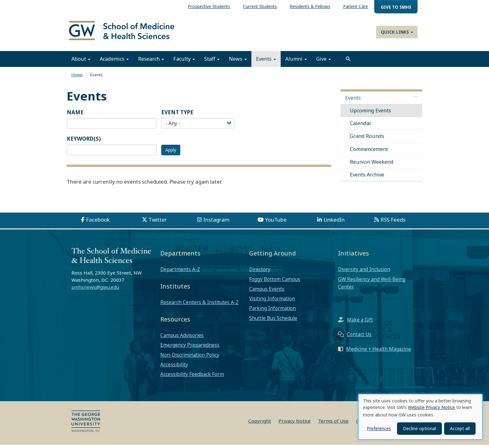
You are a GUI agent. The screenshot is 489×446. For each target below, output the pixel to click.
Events (266, 60)
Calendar (360, 124)
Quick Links (397, 32)
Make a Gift (360, 321)
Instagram (216, 220)
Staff (212, 60)
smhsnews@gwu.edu (95, 288)
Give (323, 60)
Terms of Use (333, 422)
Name (75, 113)
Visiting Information (272, 300)
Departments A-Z (180, 270)
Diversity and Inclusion (364, 270)
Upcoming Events (370, 111)
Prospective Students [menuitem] (209, 6)
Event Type (177, 113)
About (80, 60)
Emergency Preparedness (190, 346)
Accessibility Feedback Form (192, 375)
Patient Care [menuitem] (355, 6)
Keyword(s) (84, 139)
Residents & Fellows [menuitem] (310, 6)
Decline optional (419, 428)
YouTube (276, 220)
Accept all (460, 428)
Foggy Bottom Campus (274, 280)
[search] (348, 60)
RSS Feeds (392, 220)
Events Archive (367, 175)
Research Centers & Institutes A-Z (199, 303)
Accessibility (174, 365)
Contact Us (359, 335)
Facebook (98, 220)
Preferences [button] (379, 428)
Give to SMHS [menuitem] (396, 7)
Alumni (296, 60)
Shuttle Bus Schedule (273, 319)
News (238, 60)
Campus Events (266, 290)
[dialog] (420, 417)
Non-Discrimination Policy (189, 356)
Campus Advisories (182, 336)
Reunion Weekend (372, 162)
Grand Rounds (367, 137)
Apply (170, 151)
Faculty (184, 60)
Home (77, 76)
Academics (114, 60)
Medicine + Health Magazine (378, 350)
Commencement (369, 150)
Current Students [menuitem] (260, 6)
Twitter (157, 220)
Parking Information (272, 309)
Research (151, 60)
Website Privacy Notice (431, 407)
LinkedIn (334, 220)
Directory (259, 270)
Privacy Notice (294, 422)
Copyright (259, 422)
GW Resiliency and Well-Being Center (371, 284)
